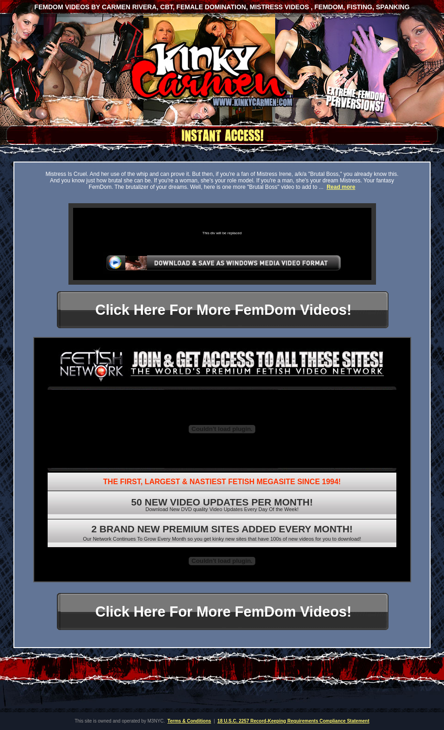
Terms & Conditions (189, 721)
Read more (341, 187)
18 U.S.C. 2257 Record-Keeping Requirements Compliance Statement (293, 721)
